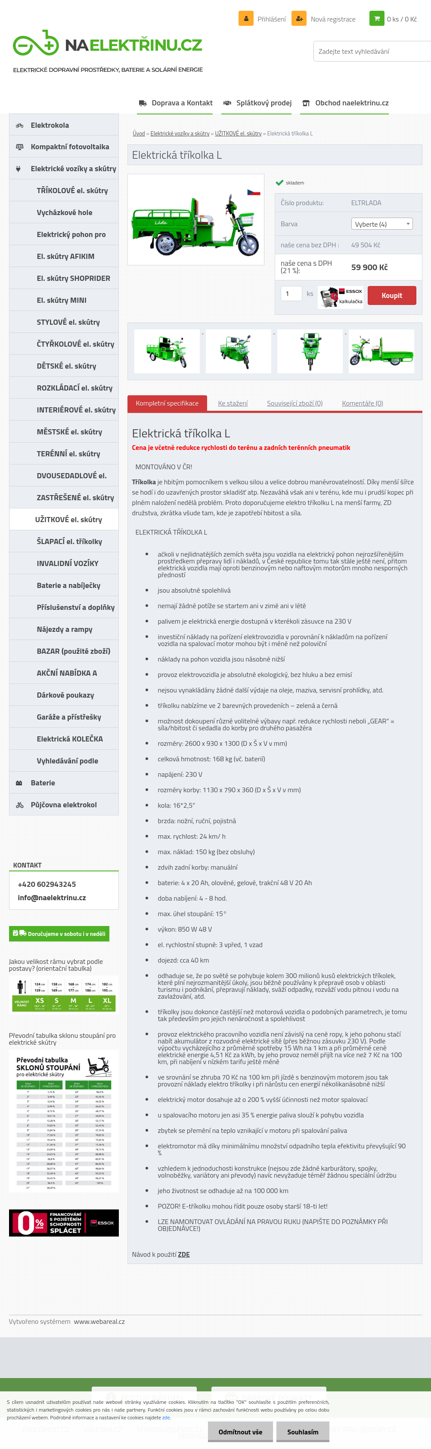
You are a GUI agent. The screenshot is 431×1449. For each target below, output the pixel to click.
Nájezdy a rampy (65, 629)
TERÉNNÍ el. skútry (68, 453)
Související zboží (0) (294, 403)
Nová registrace (332, 19)
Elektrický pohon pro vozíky (71, 236)
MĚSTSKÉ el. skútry (69, 431)
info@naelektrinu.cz (52, 897)
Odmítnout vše (241, 1432)
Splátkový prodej (263, 102)
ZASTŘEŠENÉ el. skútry (75, 497)
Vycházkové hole (65, 212)
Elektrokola (50, 125)
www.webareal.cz (99, 1321)
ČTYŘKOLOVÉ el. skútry (76, 344)
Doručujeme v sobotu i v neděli (59, 933)
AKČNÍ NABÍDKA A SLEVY (67, 675)
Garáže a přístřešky (69, 717)
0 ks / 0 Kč (402, 19)
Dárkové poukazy (65, 695)
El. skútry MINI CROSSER (62, 302)
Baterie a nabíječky (69, 585)
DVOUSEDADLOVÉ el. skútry (72, 478)
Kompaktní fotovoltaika (70, 146)
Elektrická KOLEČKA (70, 738)
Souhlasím (303, 1432)
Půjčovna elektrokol (64, 804)
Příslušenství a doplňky (76, 607)
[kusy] (291, 293)
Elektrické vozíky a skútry (73, 168)
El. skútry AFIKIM (66, 256)
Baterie (43, 782)
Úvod (139, 133)
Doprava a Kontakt (182, 102)
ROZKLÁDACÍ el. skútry (75, 388)
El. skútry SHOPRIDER (74, 278)
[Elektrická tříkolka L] (196, 177)
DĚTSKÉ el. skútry (66, 366)
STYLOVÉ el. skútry (68, 322)
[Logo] (108, 51)
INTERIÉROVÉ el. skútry (76, 409)
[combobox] (382, 224)
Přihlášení (272, 19)
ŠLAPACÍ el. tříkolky (69, 541)
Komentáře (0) (362, 403)
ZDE (184, 1254)
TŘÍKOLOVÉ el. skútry (72, 190)
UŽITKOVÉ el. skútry (68, 519)
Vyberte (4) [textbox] (371, 224)
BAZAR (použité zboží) (74, 651)
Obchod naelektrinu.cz (352, 102)
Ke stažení (233, 403)
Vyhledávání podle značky (68, 763)
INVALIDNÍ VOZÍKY (68, 563)
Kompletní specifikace (167, 403)
